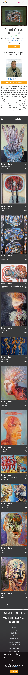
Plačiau (16, 666)
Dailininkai (20, 613)
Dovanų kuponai (14, 638)
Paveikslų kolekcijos (14, 642)
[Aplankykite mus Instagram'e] (18, 648)
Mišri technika (10, 38)
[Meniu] (26, 2)
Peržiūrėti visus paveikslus (14, 82)
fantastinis (19, 40)
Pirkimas (14, 628)
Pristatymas (14, 630)
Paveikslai (8, 613)
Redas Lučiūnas (14, 79)
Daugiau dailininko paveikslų (14, 604)
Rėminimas (14, 636)
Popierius (23, 38)
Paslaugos (8, 617)
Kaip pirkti (20, 617)
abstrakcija (13, 40)
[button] (19, 33)
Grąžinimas (14, 633)
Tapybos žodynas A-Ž (14, 645)
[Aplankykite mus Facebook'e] (16, 648)
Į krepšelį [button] (14, 47)
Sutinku (14, 671)
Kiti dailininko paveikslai (11, 119)
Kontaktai (14, 622)
